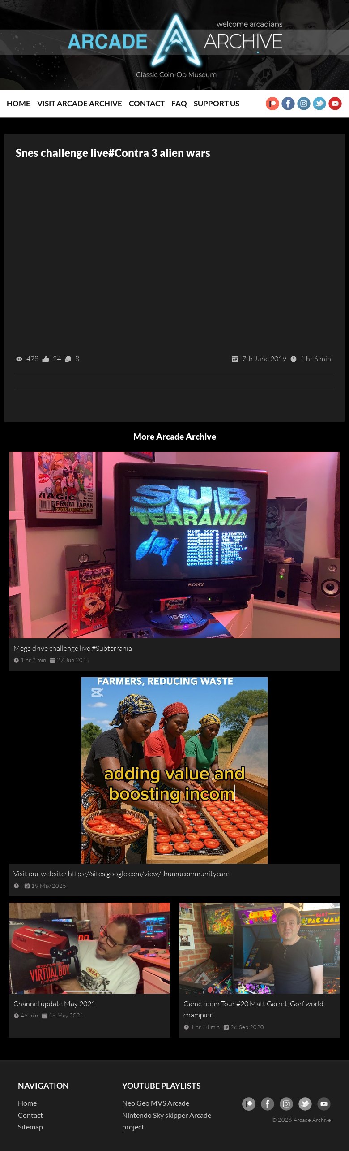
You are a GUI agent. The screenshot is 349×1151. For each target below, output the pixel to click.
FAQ (179, 103)
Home (18, 103)
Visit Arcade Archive (79, 103)
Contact (147, 103)
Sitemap (30, 1126)
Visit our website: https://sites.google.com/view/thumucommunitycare (121, 873)
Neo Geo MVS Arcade (155, 1103)
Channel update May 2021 (54, 1003)
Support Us (216, 103)
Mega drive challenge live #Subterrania (72, 648)
